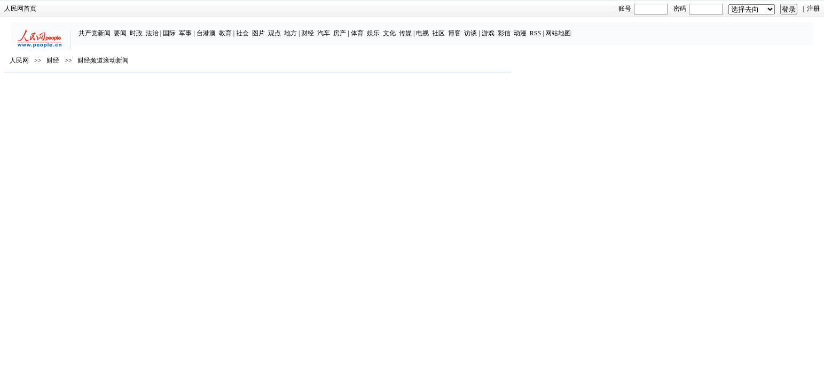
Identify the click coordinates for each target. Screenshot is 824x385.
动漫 (607, 28)
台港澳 (293, 28)
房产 (427, 28)
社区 (526, 28)
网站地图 (645, 28)
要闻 (207, 28)
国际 (256, 28)
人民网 (171, 91)
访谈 (558, 28)
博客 (542, 28)
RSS (622, 28)
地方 (377, 28)
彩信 (591, 28)
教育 (312, 28)
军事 (272, 28)
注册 (662, 8)
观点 (361, 28)
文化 (476, 28)
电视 (510, 28)
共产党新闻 (182, 28)
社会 (329, 28)
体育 (444, 28)
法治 (239, 28)
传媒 (492, 28)
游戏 (575, 28)
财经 (395, 28)
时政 (223, 28)
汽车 (411, 28)
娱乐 (460, 28)
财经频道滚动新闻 (254, 91)
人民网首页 (172, 8)
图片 (345, 28)
